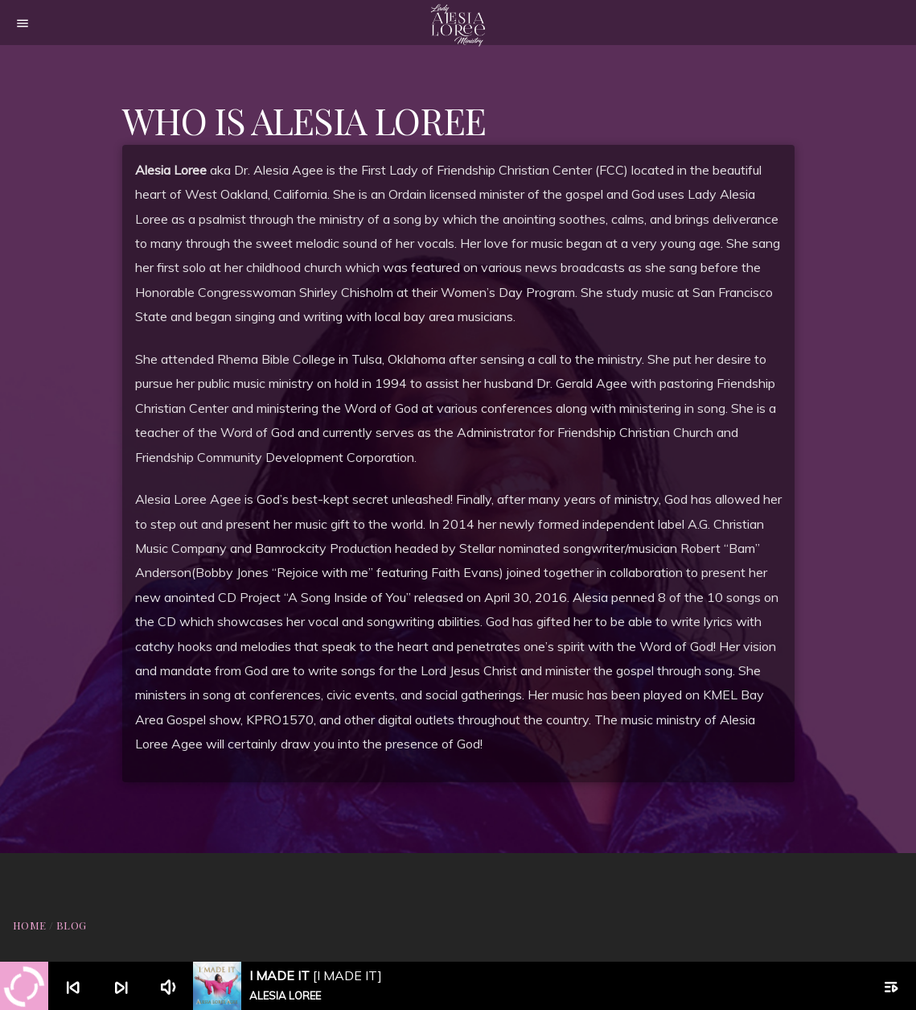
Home (30, 925)
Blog (71, 925)
